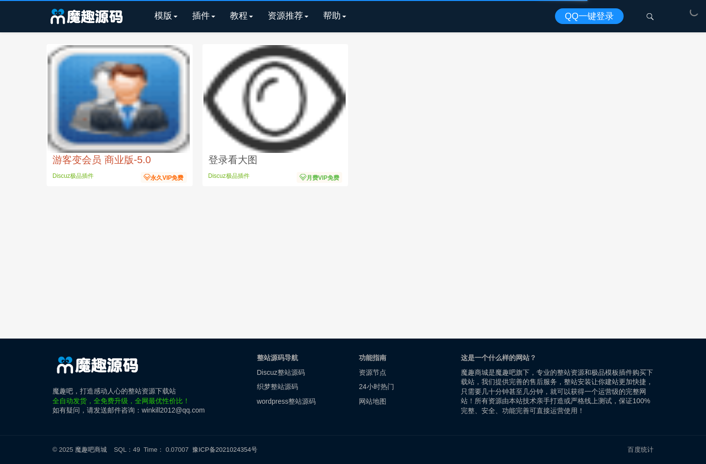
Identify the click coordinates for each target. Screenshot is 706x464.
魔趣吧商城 (91, 449)
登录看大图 (232, 159)
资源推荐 (285, 16)
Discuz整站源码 (281, 372)
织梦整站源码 (277, 387)
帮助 (332, 16)
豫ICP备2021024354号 (226, 449)
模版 (163, 16)
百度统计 (641, 449)
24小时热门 (376, 387)
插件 (201, 16)
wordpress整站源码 (286, 401)
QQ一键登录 (589, 16)
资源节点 (372, 372)
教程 (239, 16)
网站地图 (372, 401)
